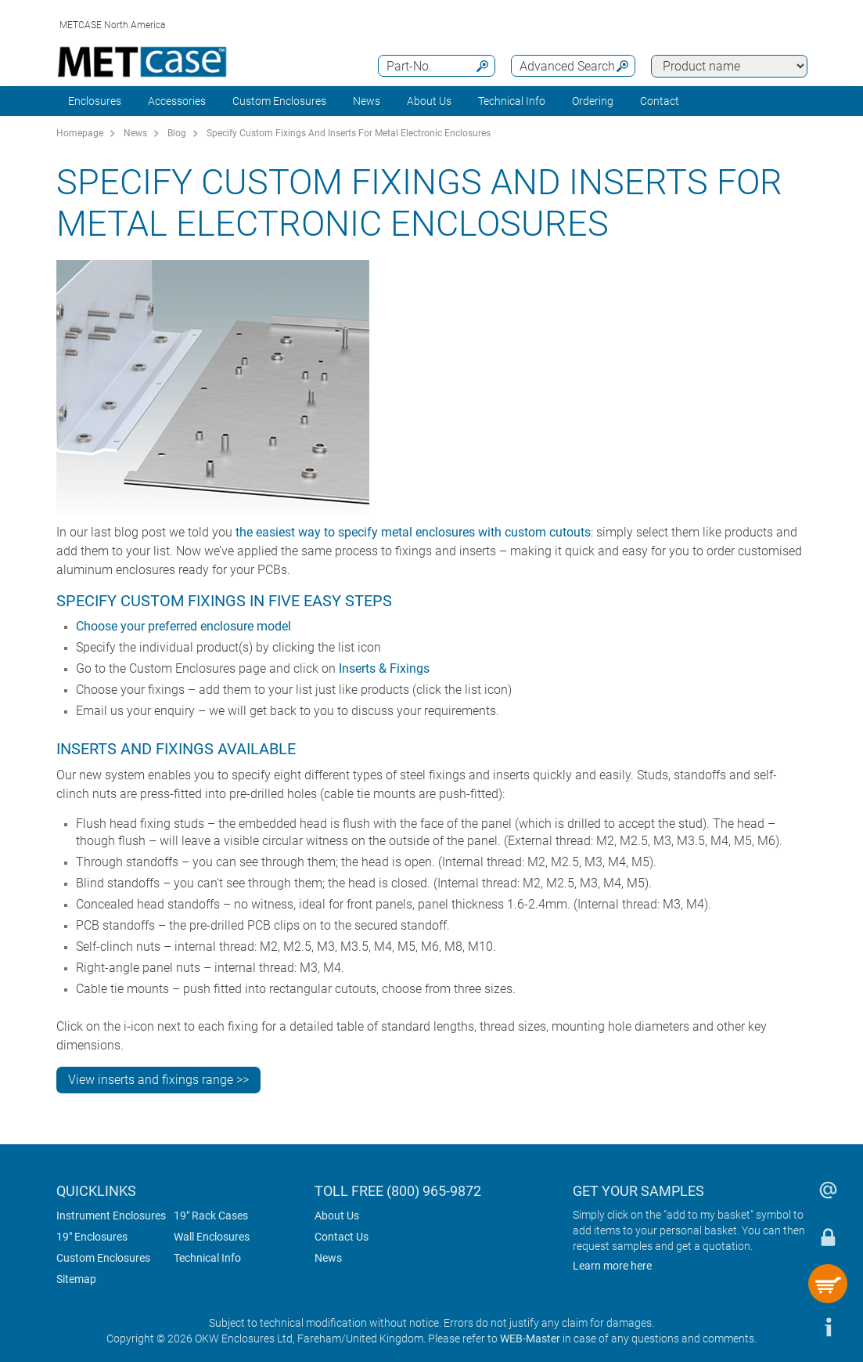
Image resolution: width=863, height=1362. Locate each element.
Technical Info (207, 1258)
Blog (176, 133)
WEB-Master (530, 1338)
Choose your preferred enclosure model (183, 626)
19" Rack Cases (211, 1215)
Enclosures (94, 101)
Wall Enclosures (212, 1236)
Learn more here (612, 1265)
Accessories (177, 101)
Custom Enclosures (279, 101)
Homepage (79, 133)
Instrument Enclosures (111, 1215)
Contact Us (342, 1236)
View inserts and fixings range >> (158, 1079)
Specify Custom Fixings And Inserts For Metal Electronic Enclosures (349, 133)
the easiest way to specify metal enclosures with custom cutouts (413, 532)
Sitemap (76, 1279)
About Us (337, 1215)
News (366, 101)
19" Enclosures (92, 1236)
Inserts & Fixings (384, 668)
